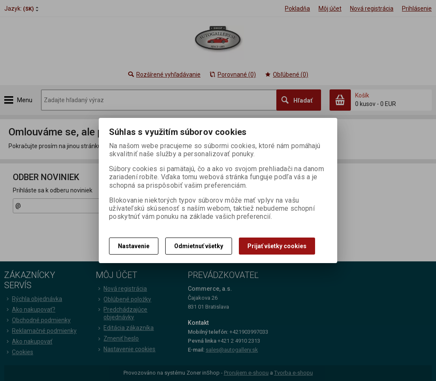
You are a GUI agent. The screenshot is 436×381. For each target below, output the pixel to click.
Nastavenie (133, 246)
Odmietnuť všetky (198, 246)
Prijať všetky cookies (277, 246)
